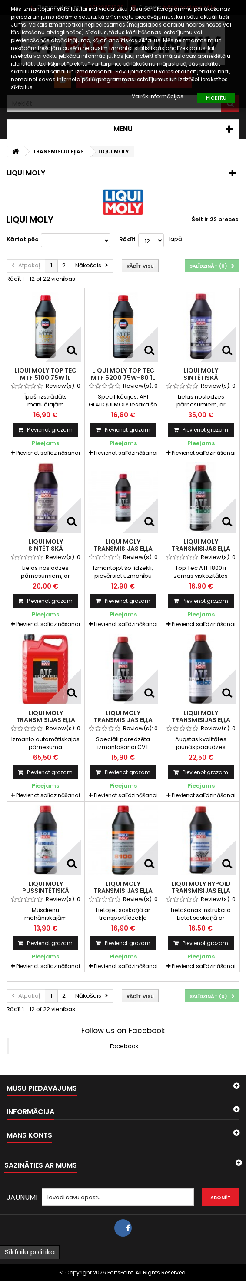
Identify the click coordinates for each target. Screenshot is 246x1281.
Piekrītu (216, 97)
